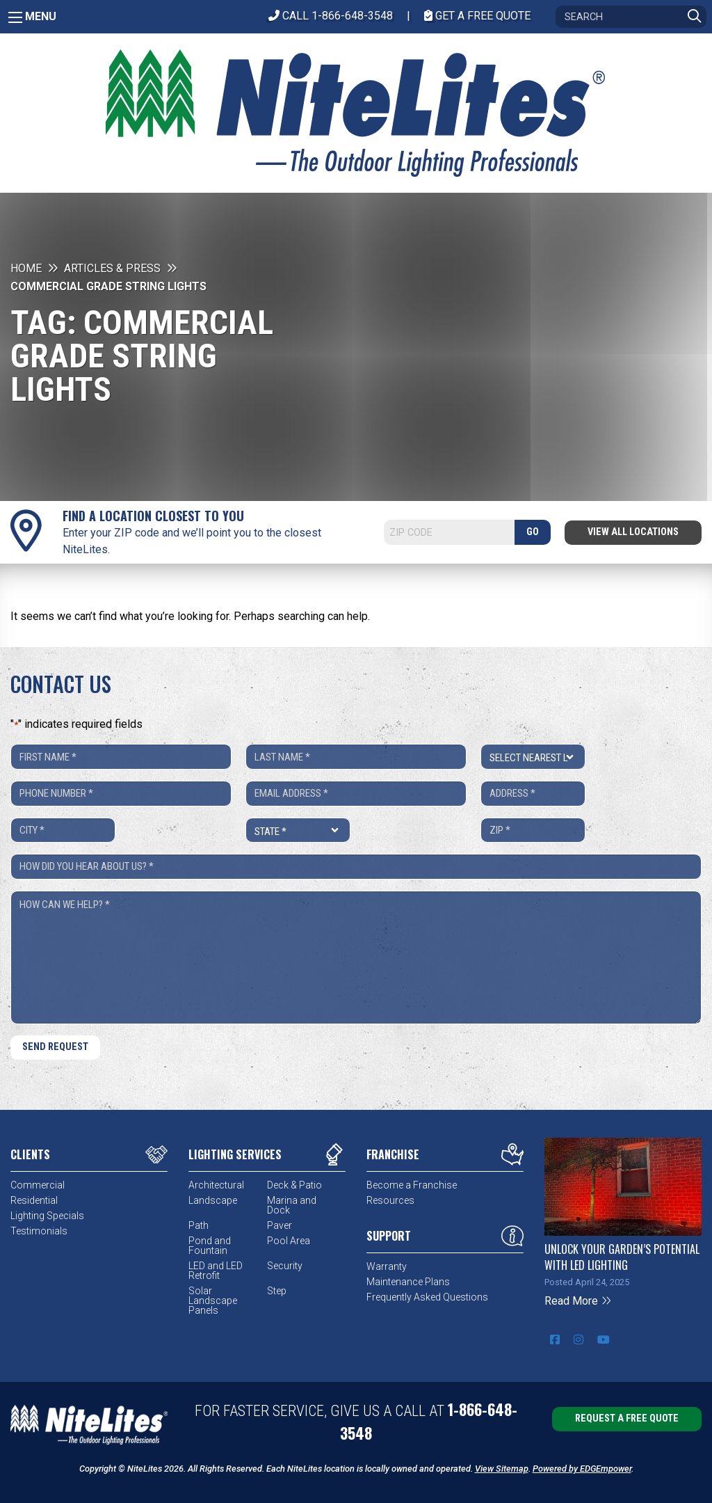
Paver (279, 1225)
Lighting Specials (47, 1215)
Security (284, 1265)
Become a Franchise (411, 1185)
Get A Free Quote (477, 15)
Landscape (212, 1200)
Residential (34, 1200)
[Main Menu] (15, 17)
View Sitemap (501, 1468)
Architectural (216, 1185)
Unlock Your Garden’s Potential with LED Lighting (621, 1257)
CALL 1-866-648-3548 (330, 15)
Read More (578, 1300)
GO (532, 532)
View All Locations (633, 532)
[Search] (631, 17)
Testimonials (38, 1230)
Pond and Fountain (209, 1245)
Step (276, 1290)
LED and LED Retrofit (215, 1270)
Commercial (37, 1185)
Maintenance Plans (408, 1281)
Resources (390, 1200)
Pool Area (288, 1240)
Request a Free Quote (627, 1418)
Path (198, 1225)
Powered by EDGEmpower (582, 1468)
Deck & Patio (294, 1185)
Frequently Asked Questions (427, 1297)
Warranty (386, 1266)
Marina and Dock (291, 1205)
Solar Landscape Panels (212, 1300)
